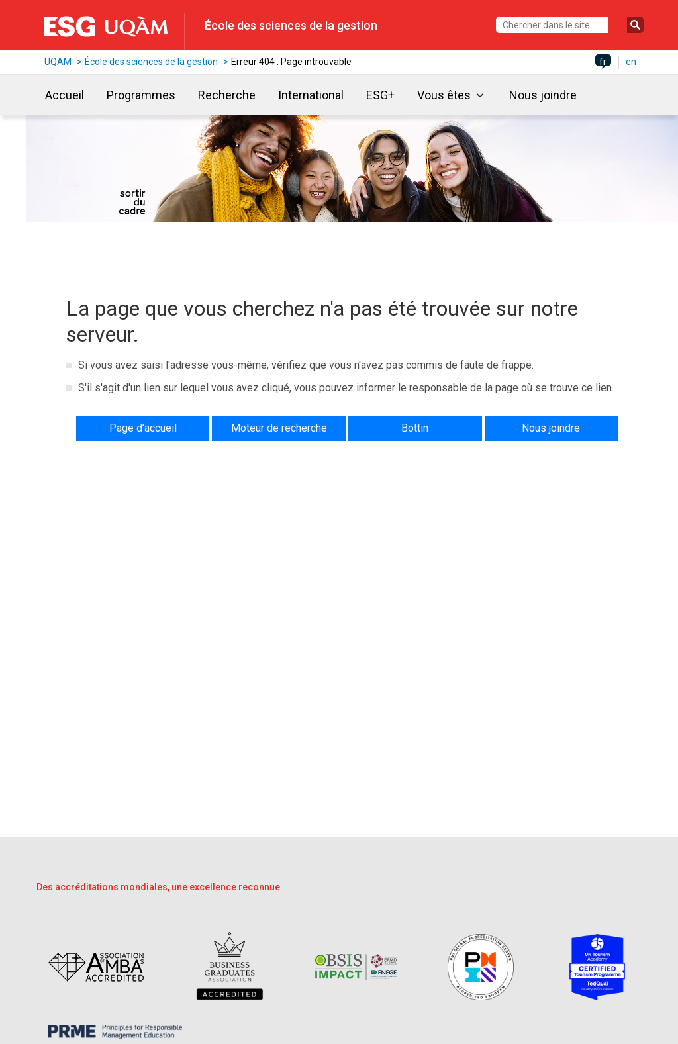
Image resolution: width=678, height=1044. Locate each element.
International (311, 95)
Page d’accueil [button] (143, 428)
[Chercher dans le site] (552, 25)
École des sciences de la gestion (291, 25)
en (631, 61)
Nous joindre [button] (551, 428)
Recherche (227, 95)
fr (602, 61)
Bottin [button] (414, 428)
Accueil (64, 95)
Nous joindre (543, 95)
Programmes (141, 95)
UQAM (58, 61)
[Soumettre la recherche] (635, 25)
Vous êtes (444, 95)
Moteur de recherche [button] (279, 428)
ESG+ (380, 95)
